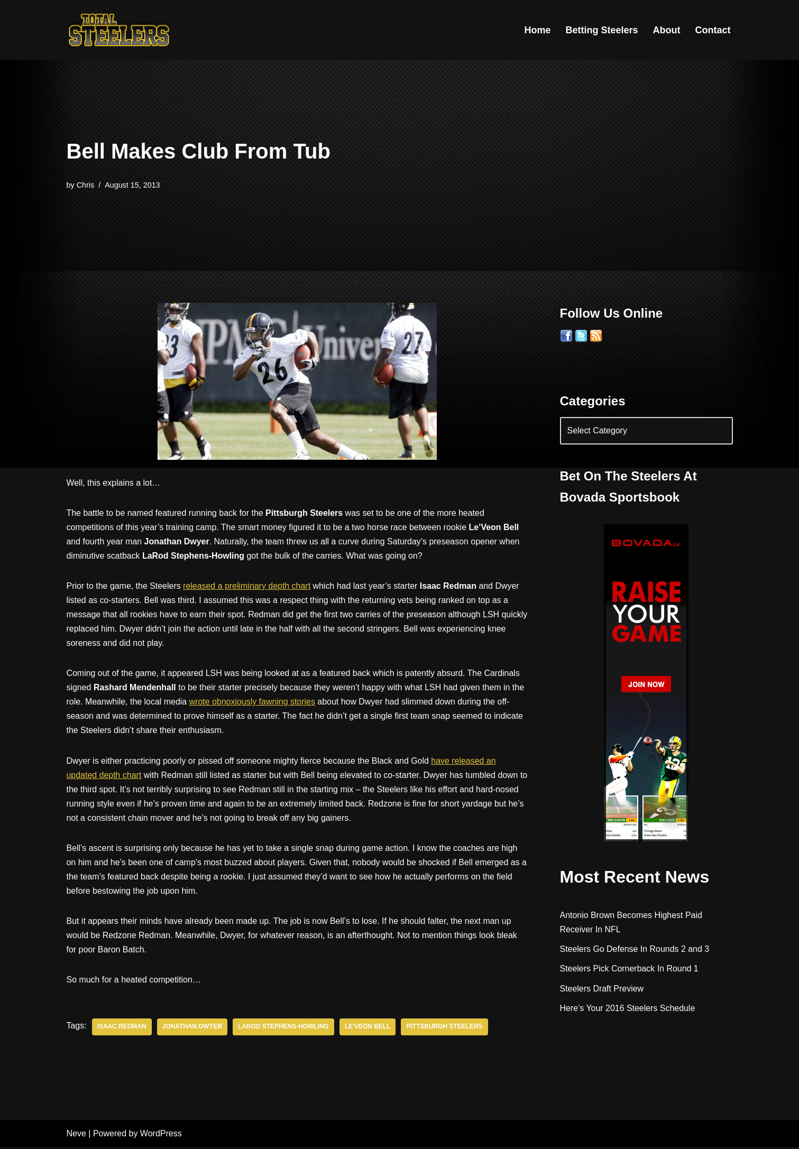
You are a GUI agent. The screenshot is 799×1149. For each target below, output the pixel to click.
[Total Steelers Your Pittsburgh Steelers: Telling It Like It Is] (119, 30)
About (667, 30)
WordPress (161, 1135)
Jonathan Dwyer (192, 1029)
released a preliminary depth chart (247, 586)
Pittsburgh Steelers (445, 1029)
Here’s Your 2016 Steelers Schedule (628, 1008)
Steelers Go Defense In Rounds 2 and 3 (635, 950)
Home (537, 30)
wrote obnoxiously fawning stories (253, 702)
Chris (86, 185)
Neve (76, 1135)
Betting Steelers (601, 30)
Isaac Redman (121, 1029)
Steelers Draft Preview (602, 989)
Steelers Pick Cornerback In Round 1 (629, 969)
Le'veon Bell (369, 1029)
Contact (713, 30)
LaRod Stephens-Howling (284, 1029)
